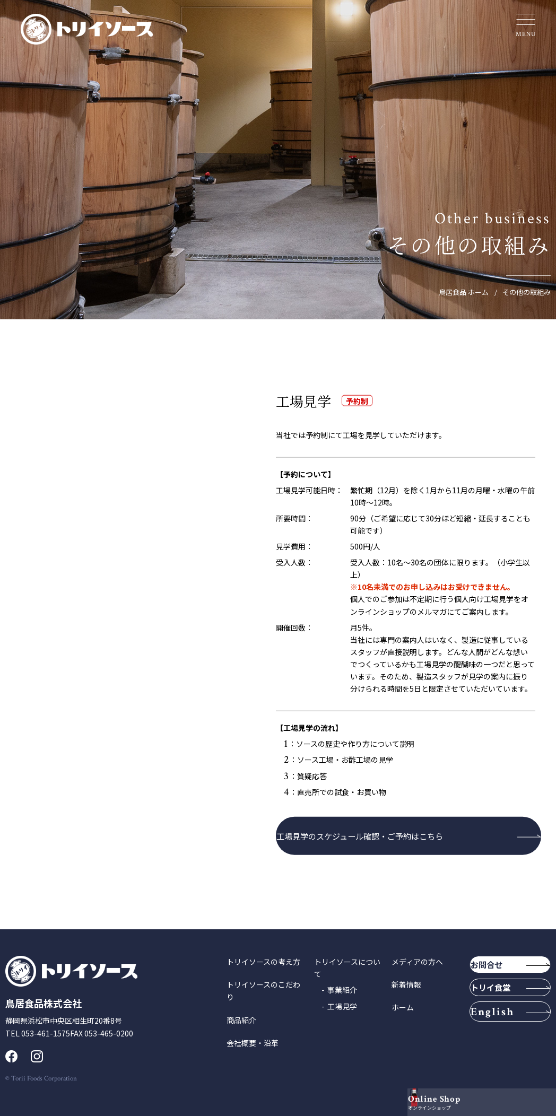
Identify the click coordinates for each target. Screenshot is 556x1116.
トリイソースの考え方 (263, 961)
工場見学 (342, 1006)
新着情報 (406, 984)
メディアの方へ (417, 961)
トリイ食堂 (498, 1007)
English (506, 1044)
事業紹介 (342, 989)
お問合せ (500, 970)
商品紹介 (241, 1020)
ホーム (403, 1007)
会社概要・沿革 (253, 1042)
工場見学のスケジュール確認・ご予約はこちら (375, 835)
